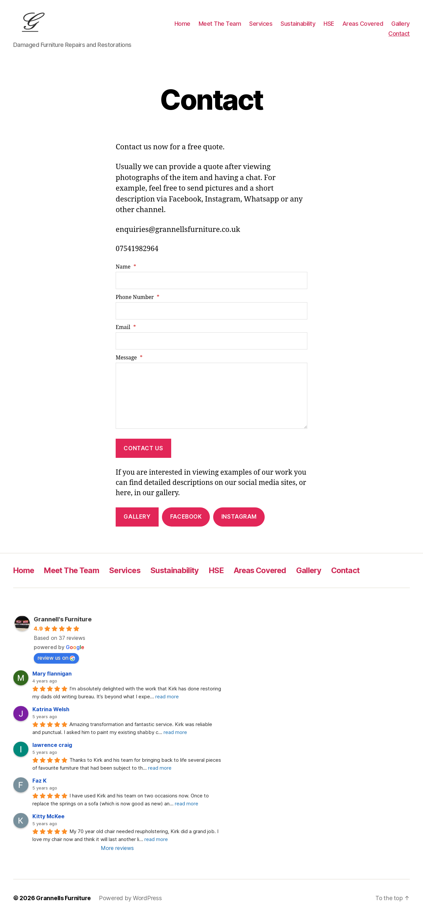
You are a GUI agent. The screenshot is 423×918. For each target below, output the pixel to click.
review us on (56, 659)
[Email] (211, 342)
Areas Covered (362, 24)
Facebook (186, 518)
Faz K (39, 782)
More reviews (117, 849)
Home (182, 24)
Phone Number (137, 298)
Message (129, 358)
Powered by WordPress (130, 899)
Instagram (239, 518)
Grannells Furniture (63, 899)
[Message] (211, 397)
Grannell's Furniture (63, 620)
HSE (329, 24)
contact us (143, 449)
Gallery (400, 24)
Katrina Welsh (50, 710)
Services (260, 24)
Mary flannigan (52, 675)
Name (126, 268)
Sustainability (298, 24)
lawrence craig (52, 746)
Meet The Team (220, 24)
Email (126, 328)
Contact (399, 34)
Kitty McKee (48, 817)
